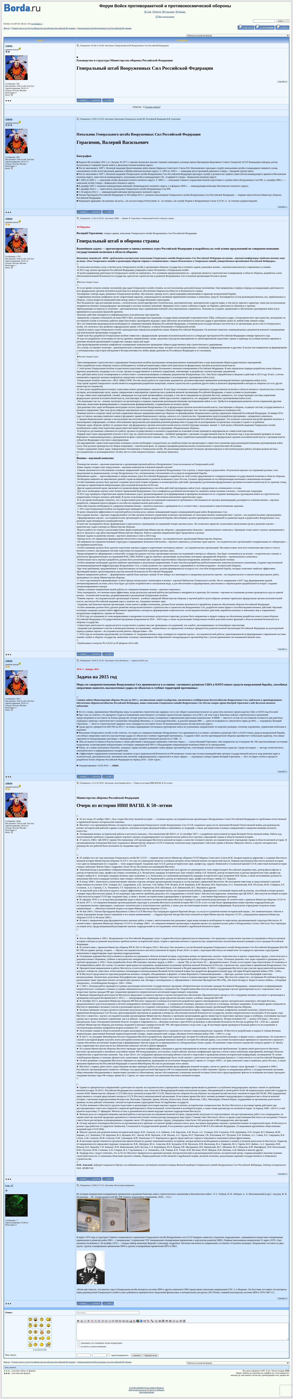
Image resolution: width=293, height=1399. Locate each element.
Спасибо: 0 (282, 81)
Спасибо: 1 (282, 206)
